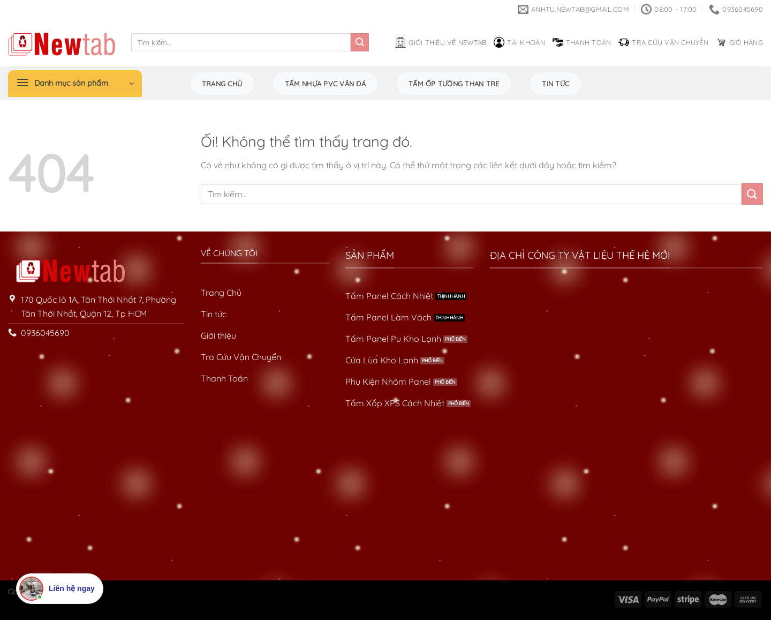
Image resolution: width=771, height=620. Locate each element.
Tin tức (555, 83)
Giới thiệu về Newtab (440, 42)
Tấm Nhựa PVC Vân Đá (325, 83)
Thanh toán (582, 42)
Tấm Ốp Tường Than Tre (454, 83)
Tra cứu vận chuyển (663, 42)
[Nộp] (360, 42)
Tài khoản (519, 42)
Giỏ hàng (739, 42)
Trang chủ (222, 83)
